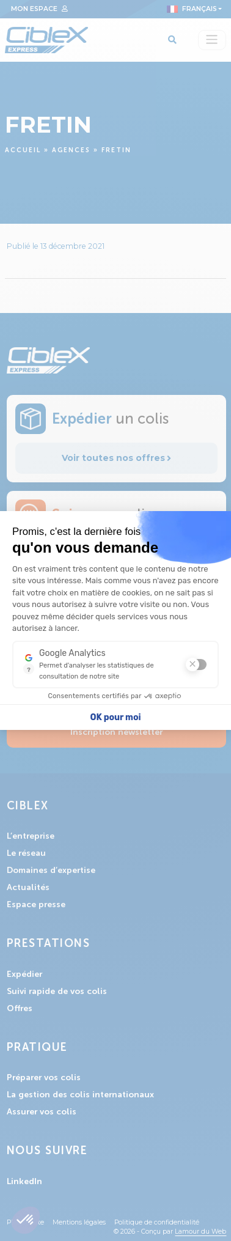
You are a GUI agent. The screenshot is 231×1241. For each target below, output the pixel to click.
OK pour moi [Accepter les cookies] (115, 717)
